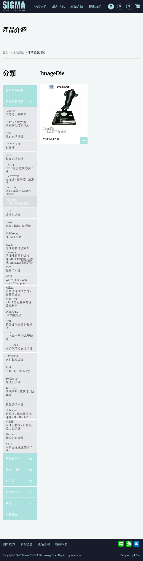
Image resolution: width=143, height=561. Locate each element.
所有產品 (19, 514)
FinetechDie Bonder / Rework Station (18, 191)
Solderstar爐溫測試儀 (13, 380)
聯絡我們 (95, 6)
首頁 (5, 52)
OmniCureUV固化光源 (14, 313)
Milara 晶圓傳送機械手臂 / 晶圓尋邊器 (18, 291)
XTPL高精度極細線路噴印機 (19, 447)
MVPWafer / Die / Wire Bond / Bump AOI (17, 280)
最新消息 (58, 6)
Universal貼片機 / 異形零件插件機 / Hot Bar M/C (19, 414)
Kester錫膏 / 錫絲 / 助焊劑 (18, 224)
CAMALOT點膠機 (13, 146)
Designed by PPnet (130, 555)
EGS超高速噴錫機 (14, 157)
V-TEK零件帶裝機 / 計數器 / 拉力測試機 (19, 425)
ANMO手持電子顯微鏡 (16, 112)
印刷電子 (19, 481)
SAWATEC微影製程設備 (14, 358)
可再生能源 (19, 492)
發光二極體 (19, 470)
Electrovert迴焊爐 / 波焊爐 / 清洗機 (20, 179)
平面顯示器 (19, 459)
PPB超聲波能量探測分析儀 (19, 324)
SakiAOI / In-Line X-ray (18, 369)
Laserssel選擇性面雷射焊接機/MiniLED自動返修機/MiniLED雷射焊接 (19, 257)
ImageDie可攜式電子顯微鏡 (17, 201)
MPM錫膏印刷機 (13, 268)
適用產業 (18, 52)
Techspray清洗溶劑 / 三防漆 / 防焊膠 (20, 391)
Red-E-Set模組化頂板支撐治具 (19, 346)
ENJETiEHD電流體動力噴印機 (19, 168)
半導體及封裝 (36, 52)
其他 (19, 503)
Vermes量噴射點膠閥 (14, 436)
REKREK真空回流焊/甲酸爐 (19, 336)
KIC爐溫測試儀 (13, 213)
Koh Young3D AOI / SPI (14, 235)
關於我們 (40, 6)
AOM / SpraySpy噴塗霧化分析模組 (17, 123)
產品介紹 (76, 6)
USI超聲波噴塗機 (14, 402)
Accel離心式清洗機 (14, 134)
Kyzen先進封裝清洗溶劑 (17, 246)
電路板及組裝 (19, 90)
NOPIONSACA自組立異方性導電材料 (18, 302)
